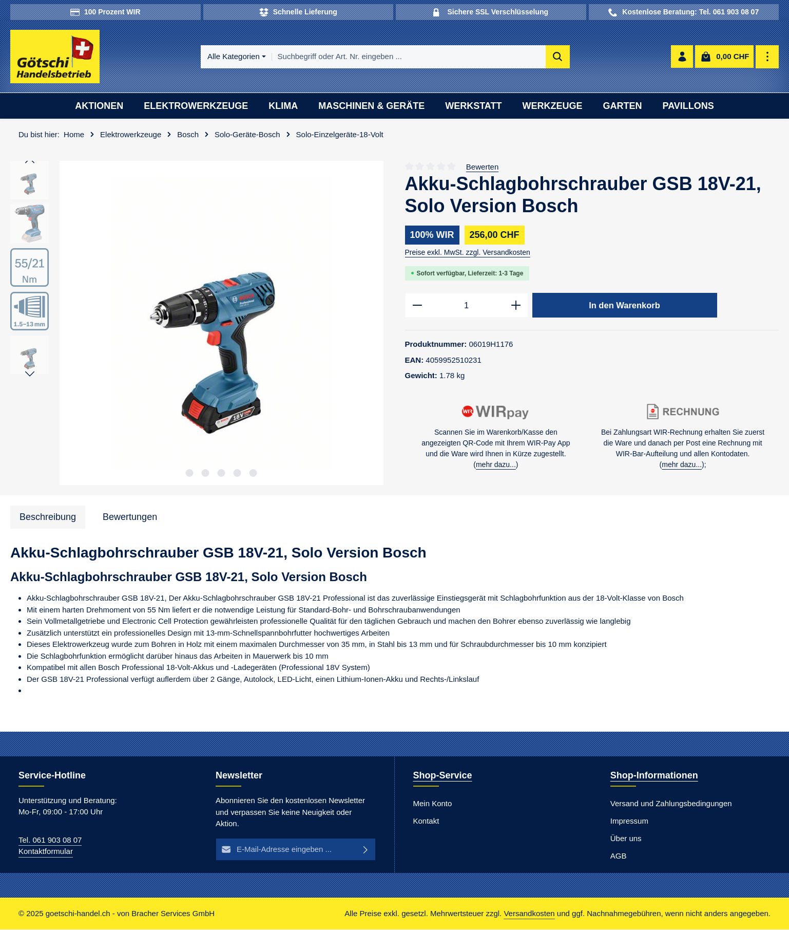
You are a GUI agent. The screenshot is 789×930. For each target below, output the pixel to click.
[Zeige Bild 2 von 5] (205, 473)
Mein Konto (432, 803)
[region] (197, 324)
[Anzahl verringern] (417, 306)
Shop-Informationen (654, 776)
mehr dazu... (496, 465)
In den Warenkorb (625, 306)
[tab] (47, 517)
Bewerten (482, 167)
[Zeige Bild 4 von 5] (237, 473)
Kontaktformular (45, 852)
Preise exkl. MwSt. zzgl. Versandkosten (467, 253)
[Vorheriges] (30, 162)
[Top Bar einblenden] (767, 57)
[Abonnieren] (366, 850)
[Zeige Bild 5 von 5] (253, 473)
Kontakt (426, 821)
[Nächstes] (30, 375)
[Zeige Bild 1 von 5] (190, 473)
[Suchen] (558, 57)
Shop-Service (442, 776)
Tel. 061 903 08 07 (50, 840)
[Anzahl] (467, 306)
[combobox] (409, 57)
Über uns (626, 838)
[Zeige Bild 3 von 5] (221, 473)
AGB (618, 856)
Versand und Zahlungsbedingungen (671, 803)
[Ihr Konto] (682, 57)
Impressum (629, 821)
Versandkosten (529, 913)
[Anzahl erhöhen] (516, 306)
